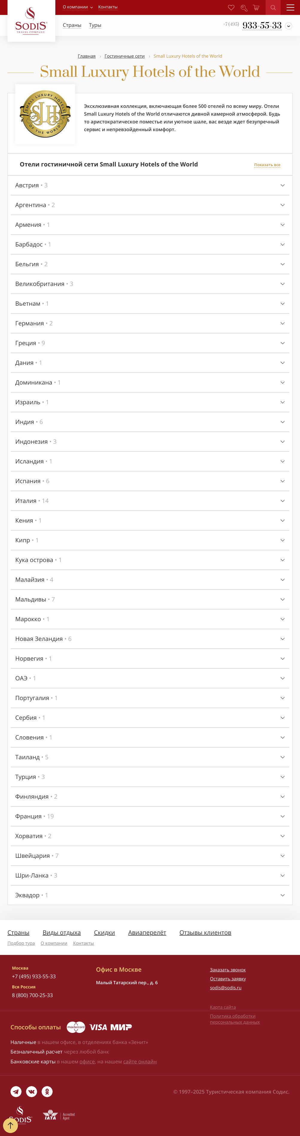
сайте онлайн (140, 1061)
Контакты (83, 943)
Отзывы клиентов (205, 932)
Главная (86, 56)
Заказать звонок (228, 970)
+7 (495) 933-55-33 (34, 976)
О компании (75, 7)
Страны (18, 932)
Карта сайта (223, 1007)
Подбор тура (21, 943)
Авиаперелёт (147, 932)
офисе (87, 1061)
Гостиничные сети (125, 56)
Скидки (104, 932)
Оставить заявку (228, 979)
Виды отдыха (62, 932)
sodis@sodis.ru (225, 988)
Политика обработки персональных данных (235, 1019)
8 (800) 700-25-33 (32, 995)
